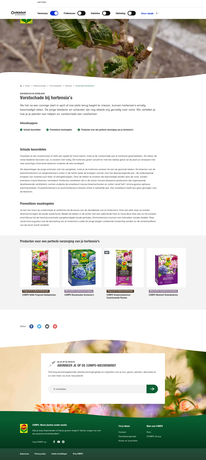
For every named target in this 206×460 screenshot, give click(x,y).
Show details (147, 31)
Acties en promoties (127, 440)
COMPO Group (154, 436)
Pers (149, 432)
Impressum (24, 454)
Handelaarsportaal (127, 436)
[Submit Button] (152, 389)
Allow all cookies (185, 5)
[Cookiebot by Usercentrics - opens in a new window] (18, 31)
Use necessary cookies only (185, 16)
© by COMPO (78, 454)
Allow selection (185, 11)
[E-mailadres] (97, 389)
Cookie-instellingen (59, 454)
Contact (122, 432)
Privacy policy (40, 454)
